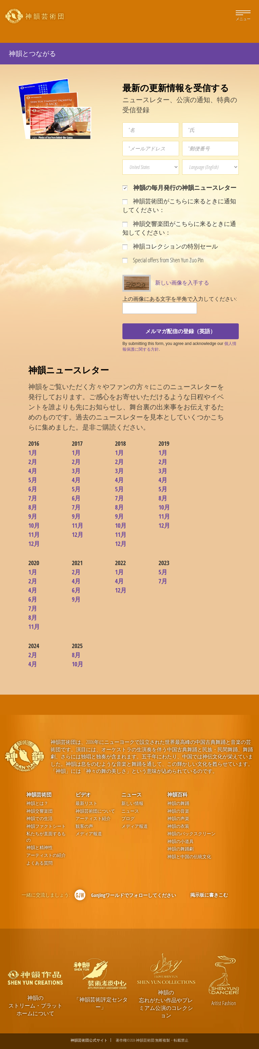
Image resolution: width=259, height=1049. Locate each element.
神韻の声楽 (178, 818)
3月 (76, 471)
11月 (34, 534)
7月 (32, 498)
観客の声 (84, 826)
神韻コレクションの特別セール (170, 246)
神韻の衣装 (178, 826)
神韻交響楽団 (39, 811)
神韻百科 (177, 794)
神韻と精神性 (39, 847)
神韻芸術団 (39, 794)
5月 (32, 480)
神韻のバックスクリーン (191, 833)
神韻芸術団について (95, 811)
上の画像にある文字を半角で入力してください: (179, 298)
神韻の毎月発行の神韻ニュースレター (179, 187)
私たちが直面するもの (46, 837)
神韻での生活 (39, 818)
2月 (32, 462)
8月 (32, 507)
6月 (32, 489)
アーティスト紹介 (93, 818)
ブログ (128, 818)
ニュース (131, 794)
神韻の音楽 (178, 811)
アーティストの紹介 (46, 855)
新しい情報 (132, 803)
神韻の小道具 (180, 841)
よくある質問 (39, 863)
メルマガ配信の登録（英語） (180, 331)
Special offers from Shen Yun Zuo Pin (163, 260)
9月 (32, 516)
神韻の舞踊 (178, 803)
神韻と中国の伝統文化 (189, 856)
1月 (32, 452)
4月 (32, 471)
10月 (34, 525)
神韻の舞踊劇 (180, 848)
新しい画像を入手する (182, 282)
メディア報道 (89, 833)
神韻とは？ (37, 803)
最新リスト (86, 803)
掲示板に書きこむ (209, 895)
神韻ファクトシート (46, 826)
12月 (34, 544)
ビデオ (83, 794)
